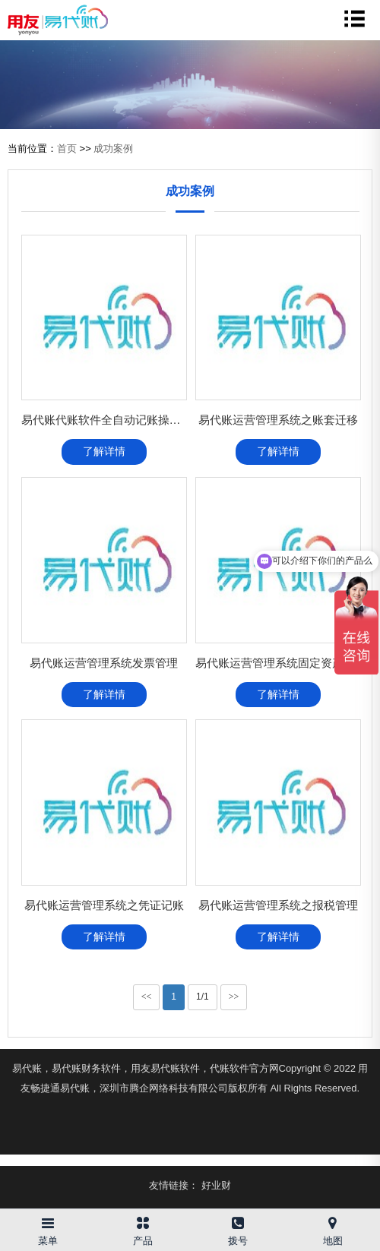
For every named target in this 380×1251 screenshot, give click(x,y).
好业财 (216, 1185)
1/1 (202, 996)
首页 (67, 148)
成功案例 (113, 148)
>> (234, 996)
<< (146, 996)
